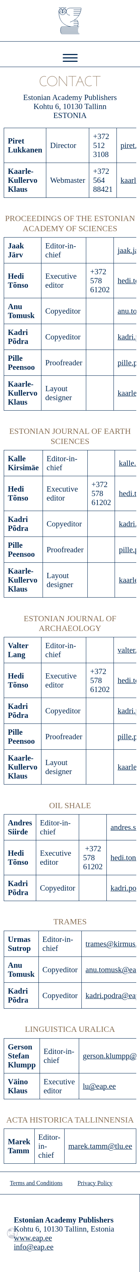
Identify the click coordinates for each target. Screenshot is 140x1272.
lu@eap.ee (99, 1086)
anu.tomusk (103, 969)
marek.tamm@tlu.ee (100, 1146)
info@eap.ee (33, 1246)
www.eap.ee (33, 1237)
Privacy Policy (95, 1183)
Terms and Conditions (36, 1183)
